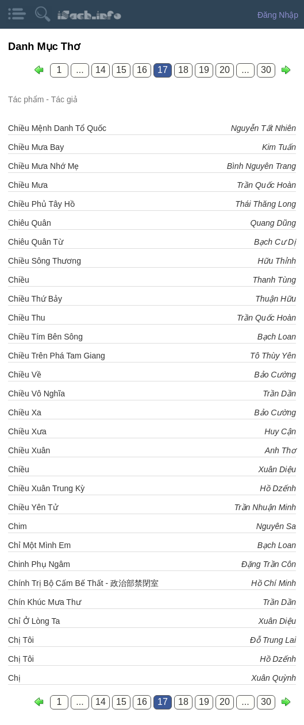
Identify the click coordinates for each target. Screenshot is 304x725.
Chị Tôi (21, 640)
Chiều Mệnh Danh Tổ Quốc (57, 128)
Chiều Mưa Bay (36, 147)
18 (183, 70)
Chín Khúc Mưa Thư (44, 602)
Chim (17, 526)
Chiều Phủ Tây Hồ (41, 204)
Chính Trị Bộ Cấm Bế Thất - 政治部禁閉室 (83, 583)
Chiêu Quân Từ (35, 241)
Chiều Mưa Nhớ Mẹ (43, 166)
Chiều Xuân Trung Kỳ (46, 488)
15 (121, 70)
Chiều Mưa (28, 185)
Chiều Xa (24, 412)
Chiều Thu (26, 317)
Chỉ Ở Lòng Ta (34, 621)
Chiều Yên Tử (33, 507)
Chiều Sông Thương (44, 260)
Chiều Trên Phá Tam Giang (56, 355)
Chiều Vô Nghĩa (36, 393)
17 (162, 70)
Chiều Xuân (29, 450)
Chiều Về (24, 374)
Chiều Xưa (27, 431)
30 (266, 70)
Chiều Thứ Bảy (35, 298)
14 (100, 70)
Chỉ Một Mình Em (39, 545)
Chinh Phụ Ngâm (39, 564)
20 (225, 70)
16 (142, 70)
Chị (14, 677)
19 (204, 70)
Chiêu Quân (29, 222)
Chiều (18, 279)
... (79, 70)
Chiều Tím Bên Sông (45, 336)
